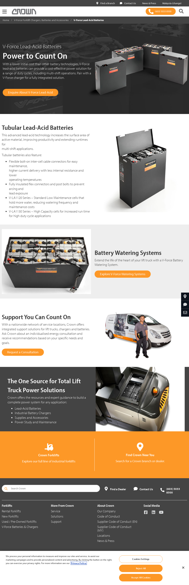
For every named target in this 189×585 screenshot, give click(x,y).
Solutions (57, 516)
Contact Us (128, 3)
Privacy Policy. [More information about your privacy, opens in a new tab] (78, 563)
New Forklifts (10, 516)
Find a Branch (105, 3)
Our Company (106, 511)
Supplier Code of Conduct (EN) (117, 521)
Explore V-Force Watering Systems (122, 274)
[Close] (183, 568)
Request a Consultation (22, 352)
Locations (103, 535)
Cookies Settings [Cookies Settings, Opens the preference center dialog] (140, 559)
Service (55, 511)
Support (56, 521)
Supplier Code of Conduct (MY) (114, 528)
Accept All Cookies (140, 577)
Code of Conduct (108, 516)
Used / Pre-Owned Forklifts (19, 521)
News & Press (148, 3)
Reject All (141, 568)
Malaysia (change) (171, 3)
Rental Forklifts (11, 511)
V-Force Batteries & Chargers (20, 527)
